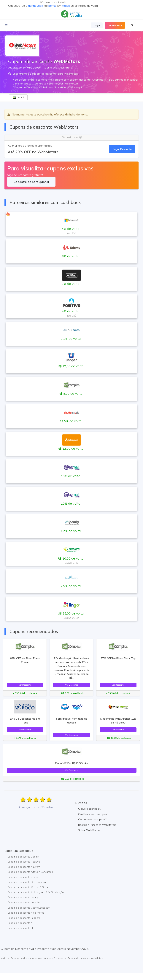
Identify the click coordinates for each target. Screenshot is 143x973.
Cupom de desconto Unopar (23, 877)
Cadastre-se (115, 25)
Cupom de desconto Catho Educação (28, 907)
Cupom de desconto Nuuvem (23, 866)
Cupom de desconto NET (21, 922)
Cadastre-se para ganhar (31, 182)
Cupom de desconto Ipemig (23, 897)
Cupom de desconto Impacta (23, 917)
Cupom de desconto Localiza (23, 902)
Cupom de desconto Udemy (23, 856)
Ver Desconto (25, 685)
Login (97, 25)
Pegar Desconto (122, 149)
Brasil (18, 97)
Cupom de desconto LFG (21, 928)
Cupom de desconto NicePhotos (25, 912)
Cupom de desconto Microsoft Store (27, 887)
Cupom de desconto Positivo (23, 861)
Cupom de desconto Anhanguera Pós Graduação (35, 892)
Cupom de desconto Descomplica (26, 882)
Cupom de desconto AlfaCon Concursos (30, 871)
